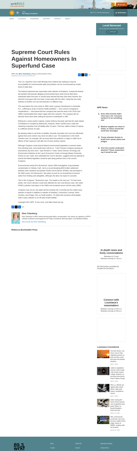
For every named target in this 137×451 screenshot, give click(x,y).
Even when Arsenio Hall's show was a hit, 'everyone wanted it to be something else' (111, 118)
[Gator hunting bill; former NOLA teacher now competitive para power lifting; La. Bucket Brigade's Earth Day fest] (103, 404)
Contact (57, 20)
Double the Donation (105, 269)
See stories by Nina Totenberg (34, 223)
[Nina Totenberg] (15, 219)
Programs (34, 20)
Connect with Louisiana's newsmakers (111, 303)
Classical (22, 20)
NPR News (102, 108)
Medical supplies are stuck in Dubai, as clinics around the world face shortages (113, 130)
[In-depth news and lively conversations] (111, 233)
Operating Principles (106, 444)
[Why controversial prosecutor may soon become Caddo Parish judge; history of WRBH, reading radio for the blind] (103, 421)
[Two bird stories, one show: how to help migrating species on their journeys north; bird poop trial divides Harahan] (103, 355)
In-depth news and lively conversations (111, 253)
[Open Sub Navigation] (15, 20)
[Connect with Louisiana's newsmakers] (111, 285)
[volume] (17, 14)
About (67, 20)
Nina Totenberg (24, 75)
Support (46, 20)
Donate (123, 5)
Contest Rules (104, 449)
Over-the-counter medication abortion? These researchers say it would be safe (112, 151)
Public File (78, 444)
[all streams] (120, 14)
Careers (77, 449)
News (12, 20)
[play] (11, 14)
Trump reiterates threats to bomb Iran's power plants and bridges (113, 140)
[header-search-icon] (113, 5)
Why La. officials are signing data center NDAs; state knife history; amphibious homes (117, 390)
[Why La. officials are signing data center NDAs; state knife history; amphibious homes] (103, 389)
